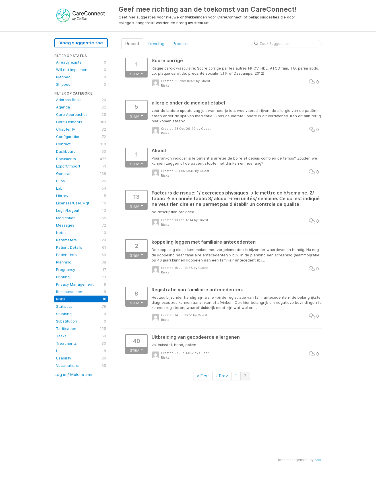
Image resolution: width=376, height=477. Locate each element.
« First (203, 375)
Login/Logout (81, 210)
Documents (81, 159)
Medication (81, 218)
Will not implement (81, 69)
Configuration (81, 136)
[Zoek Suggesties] (287, 43)
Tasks (81, 336)
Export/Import (81, 166)
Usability (81, 358)
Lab (81, 188)
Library (81, 195)
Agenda (81, 107)
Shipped (81, 84)
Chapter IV (81, 129)
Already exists (81, 62)
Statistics (81, 306)
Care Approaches (81, 114)
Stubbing (81, 314)
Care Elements (81, 122)
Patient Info (81, 255)
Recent (132, 43)
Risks (81, 299)
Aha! (318, 460)
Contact (81, 144)
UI (81, 350)
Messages (81, 225)
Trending (155, 43)
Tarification (81, 328)
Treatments (81, 343)
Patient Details (81, 247)
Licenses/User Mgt (81, 203)
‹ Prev (222, 375)
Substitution (81, 321)
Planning (81, 262)
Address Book (81, 99)
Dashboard (81, 151)
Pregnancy (81, 269)
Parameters (81, 240)
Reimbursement (81, 291)
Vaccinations (81, 365)
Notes (81, 232)
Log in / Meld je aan (73, 374)
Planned (81, 77)
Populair (180, 43)
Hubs (81, 181)
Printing (81, 277)
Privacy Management (81, 284)
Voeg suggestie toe (81, 42)
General (81, 173)
